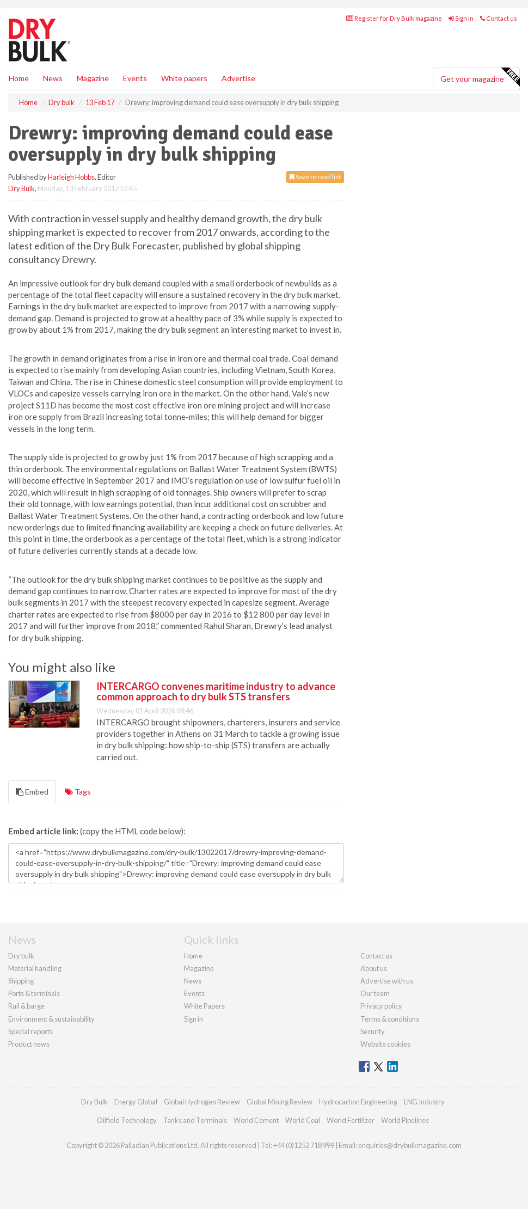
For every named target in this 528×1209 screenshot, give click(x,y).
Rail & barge (26, 1006)
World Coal (302, 1120)
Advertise (238, 78)
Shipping (21, 980)
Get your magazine (479, 77)
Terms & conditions (389, 1019)
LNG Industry (424, 1101)
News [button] (53, 78)
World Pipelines (405, 1120)
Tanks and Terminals (195, 1120)
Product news (29, 1044)
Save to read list (315, 177)
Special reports (30, 1031)
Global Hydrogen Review (202, 1101)
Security (372, 1031)
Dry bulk (21, 955)
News (192, 980)
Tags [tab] (78, 791)
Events (135, 78)
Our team (375, 993)
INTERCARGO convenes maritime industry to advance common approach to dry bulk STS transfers (215, 691)
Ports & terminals (34, 993)
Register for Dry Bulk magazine (394, 18)
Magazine (93, 78)
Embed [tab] (32, 791)
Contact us (498, 18)
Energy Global (135, 1101)
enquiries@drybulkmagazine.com (410, 1145)
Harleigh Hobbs (71, 177)
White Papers (204, 1006)
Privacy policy (381, 1006)
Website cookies (385, 1044)
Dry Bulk (21, 188)
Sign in (461, 18)
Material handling (35, 968)
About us (373, 968)
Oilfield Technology (127, 1120)
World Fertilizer (350, 1120)
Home (19, 78)
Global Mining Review (279, 1101)
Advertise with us (386, 980)
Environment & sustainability (51, 1019)
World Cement (256, 1120)
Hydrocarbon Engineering (358, 1101)
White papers (184, 78)
